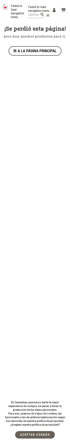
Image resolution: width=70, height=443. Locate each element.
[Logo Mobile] (5, 11)
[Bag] (63, 10)
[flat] (35, 435)
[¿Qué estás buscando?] (42, 14)
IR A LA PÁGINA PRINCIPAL (35, 51)
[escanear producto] (48, 15)
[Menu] (54, 10)
